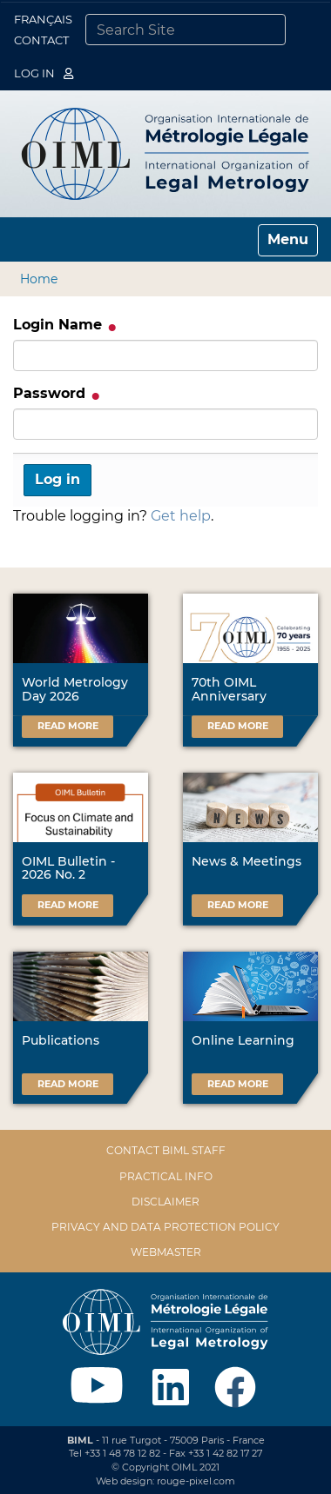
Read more (67, 726)
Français (43, 19)
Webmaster (166, 1251)
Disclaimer (165, 1201)
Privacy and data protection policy (165, 1226)
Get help (181, 516)
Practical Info (166, 1176)
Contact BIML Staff (166, 1150)
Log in (43, 73)
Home (38, 279)
